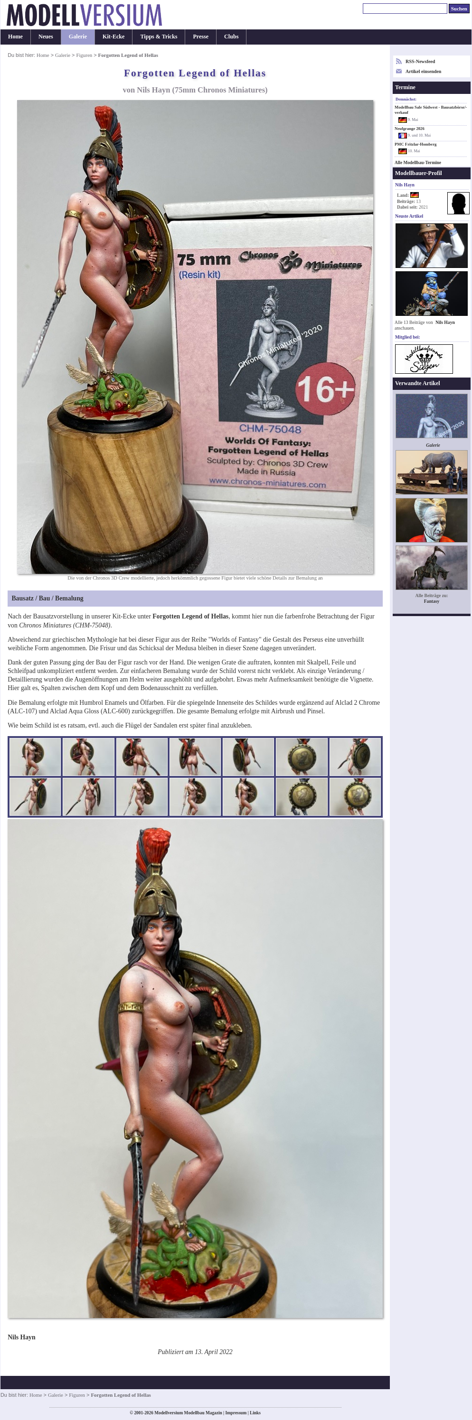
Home (15, 36)
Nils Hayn (445, 322)
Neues (45, 36)
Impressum (235, 1413)
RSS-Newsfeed (420, 61)
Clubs (231, 36)
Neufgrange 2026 (410, 128)
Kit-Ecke (113, 36)
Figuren (84, 55)
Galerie (78, 36)
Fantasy (432, 601)
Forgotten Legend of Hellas (190, 616)
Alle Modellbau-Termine (418, 162)
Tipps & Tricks (158, 36)
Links (255, 1413)
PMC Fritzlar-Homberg (415, 144)
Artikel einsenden (423, 71)
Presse (200, 36)
